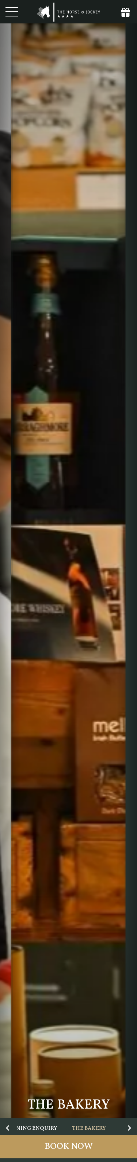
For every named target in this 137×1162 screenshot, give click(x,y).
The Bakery (89, 1128)
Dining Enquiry (33, 1128)
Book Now (69, 1146)
